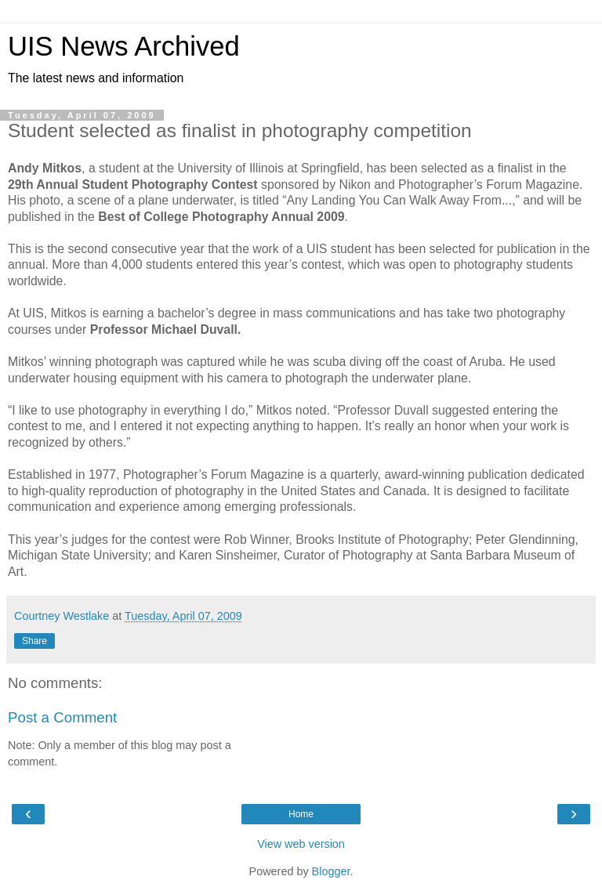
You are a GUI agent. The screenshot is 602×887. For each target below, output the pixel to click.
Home (301, 814)
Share (34, 640)
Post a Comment (62, 717)
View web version (301, 844)
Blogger (331, 871)
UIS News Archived (124, 46)
